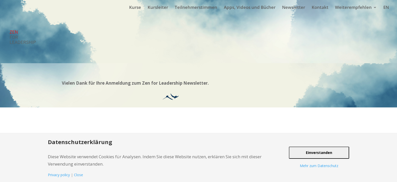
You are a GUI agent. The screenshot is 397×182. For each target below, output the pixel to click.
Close (78, 174)
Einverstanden (319, 152)
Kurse (135, 7)
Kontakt (320, 7)
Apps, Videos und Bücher (249, 7)
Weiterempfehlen (353, 7)
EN (386, 7)
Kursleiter (158, 7)
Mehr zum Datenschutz (319, 165)
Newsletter (293, 7)
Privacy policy (59, 174)
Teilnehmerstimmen (196, 7)
